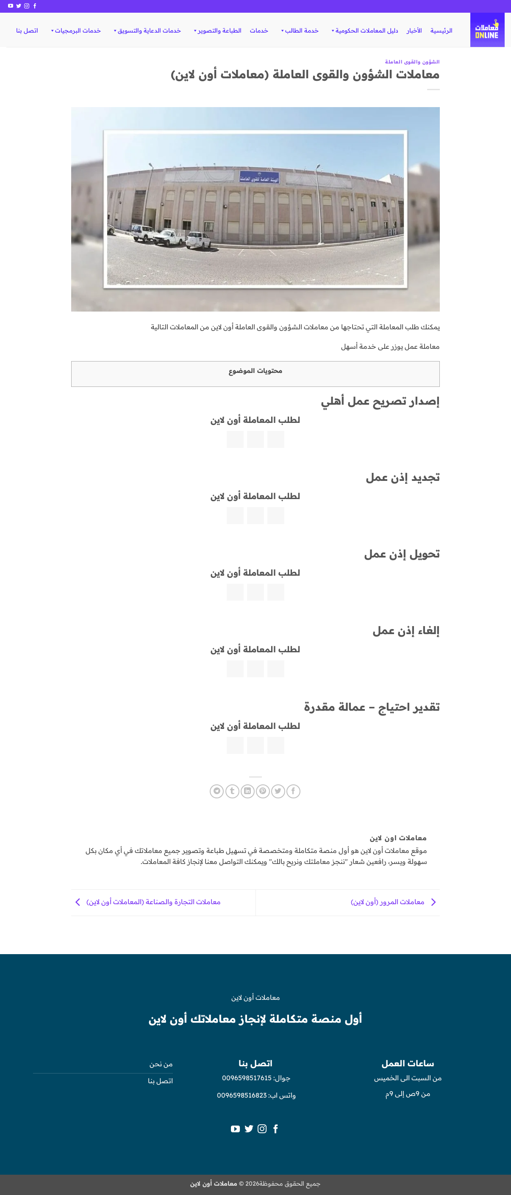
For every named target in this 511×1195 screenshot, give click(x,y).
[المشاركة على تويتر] (278, 791)
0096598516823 (242, 1095)
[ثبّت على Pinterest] (263, 791)
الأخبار (414, 30)
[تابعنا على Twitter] (18, 6)
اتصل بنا (27, 30)
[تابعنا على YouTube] (10, 6)
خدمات (259, 30)
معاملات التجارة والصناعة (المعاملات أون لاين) (146, 902)
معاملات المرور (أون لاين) (395, 902)
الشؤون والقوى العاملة (412, 62)
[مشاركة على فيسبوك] (293, 791)
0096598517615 (246, 1078)
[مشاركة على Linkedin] (248, 791)
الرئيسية (441, 30)
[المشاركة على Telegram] (217, 791)
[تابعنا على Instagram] (26, 6)
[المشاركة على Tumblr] (232, 791)
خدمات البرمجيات (75, 30)
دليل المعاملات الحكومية (364, 30)
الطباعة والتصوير (217, 30)
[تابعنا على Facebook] (34, 6)
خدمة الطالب (299, 30)
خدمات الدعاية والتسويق (146, 30)
